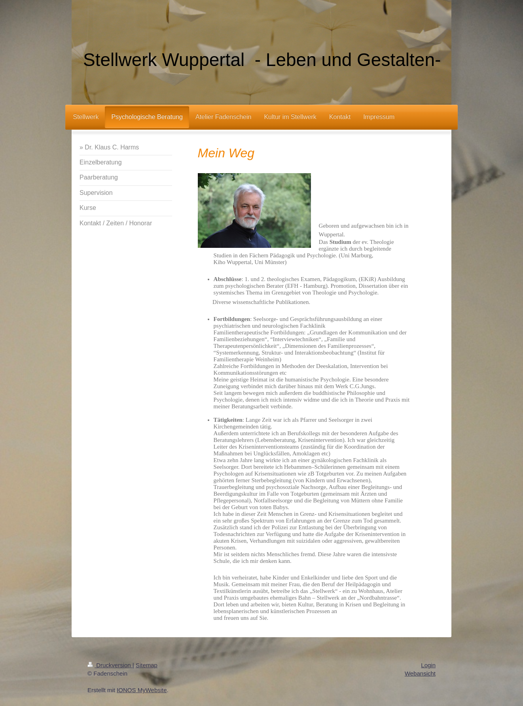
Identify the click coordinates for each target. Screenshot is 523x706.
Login (428, 665)
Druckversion (110, 665)
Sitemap (146, 665)
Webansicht (420, 673)
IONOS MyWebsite (142, 690)
